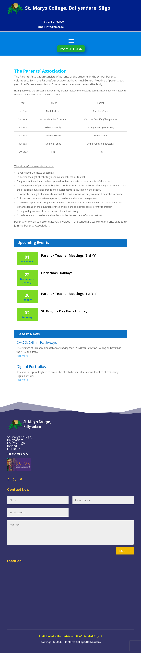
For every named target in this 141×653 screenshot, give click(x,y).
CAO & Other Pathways (37, 342)
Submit (125, 550)
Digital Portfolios (31, 366)
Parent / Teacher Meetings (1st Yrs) (69, 293)
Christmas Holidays (56, 273)
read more (22, 355)
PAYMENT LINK (71, 49)
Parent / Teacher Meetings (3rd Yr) (68, 255)
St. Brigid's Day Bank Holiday (64, 311)
